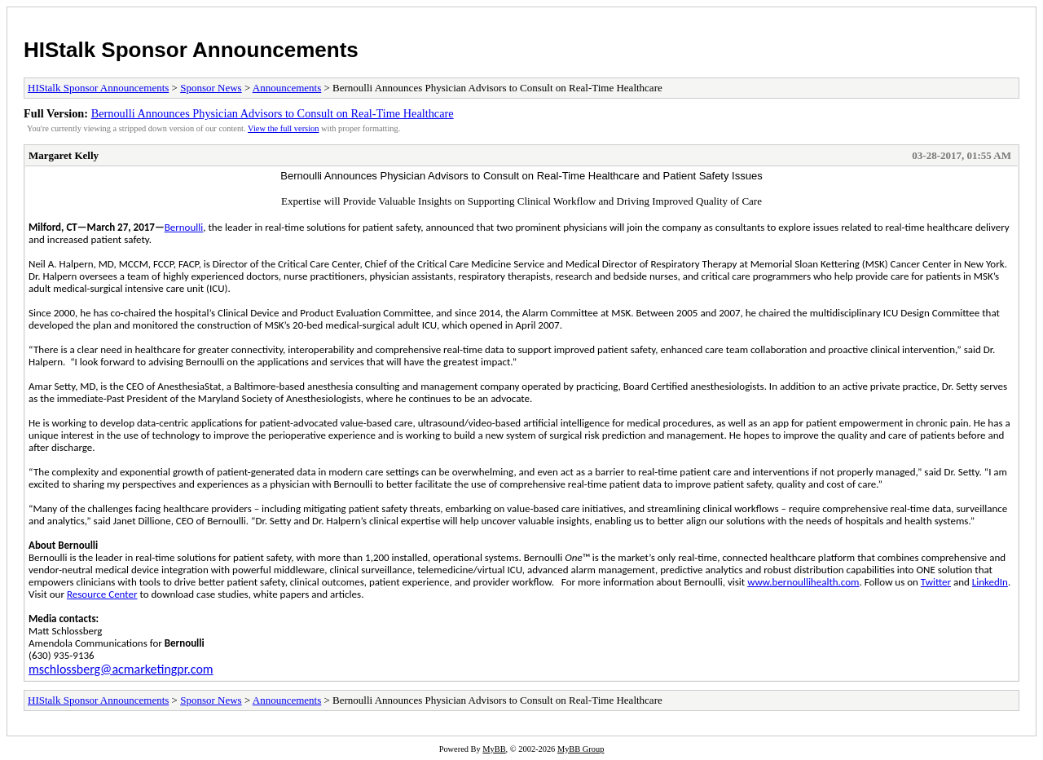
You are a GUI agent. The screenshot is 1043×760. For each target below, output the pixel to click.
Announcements (287, 88)
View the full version (283, 128)
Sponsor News (210, 88)
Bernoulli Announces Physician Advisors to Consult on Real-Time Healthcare (272, 113)
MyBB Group (580, 749)
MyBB (493, 749)
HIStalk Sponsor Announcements (191, 50)
